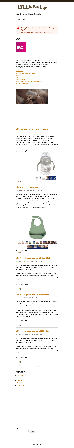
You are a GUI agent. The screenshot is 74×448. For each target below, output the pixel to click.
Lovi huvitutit (19, 71)
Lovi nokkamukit (20, 79)
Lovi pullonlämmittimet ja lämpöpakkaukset (29, 81)
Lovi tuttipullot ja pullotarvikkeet (25, 73)
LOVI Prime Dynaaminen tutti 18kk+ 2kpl (32, 331)
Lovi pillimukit (20, 75)
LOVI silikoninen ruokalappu (27, 187)
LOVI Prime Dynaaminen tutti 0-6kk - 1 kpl (33, 258)
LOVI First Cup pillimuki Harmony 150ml (32, 129)
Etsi (17, 428)
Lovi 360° (19, 77)
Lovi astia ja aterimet (22, 84)
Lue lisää (18, 181)
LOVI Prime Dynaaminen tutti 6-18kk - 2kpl (33, 294)
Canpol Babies (22, 375)
